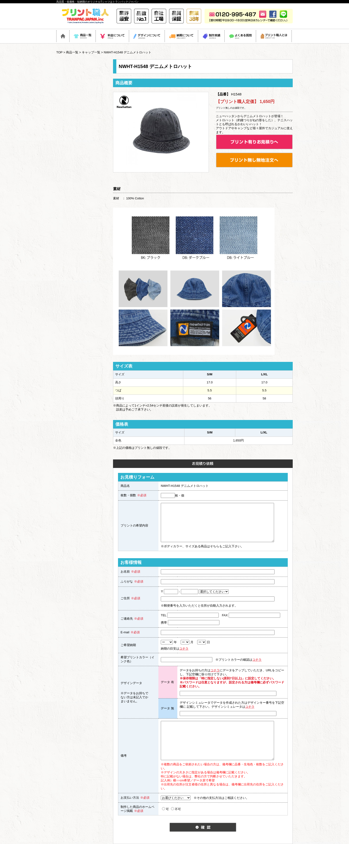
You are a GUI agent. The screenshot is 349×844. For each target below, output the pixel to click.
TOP (59, 52)
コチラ (183, 648)
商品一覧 (72, 52)
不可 (176, 809)
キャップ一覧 (91, 52)
